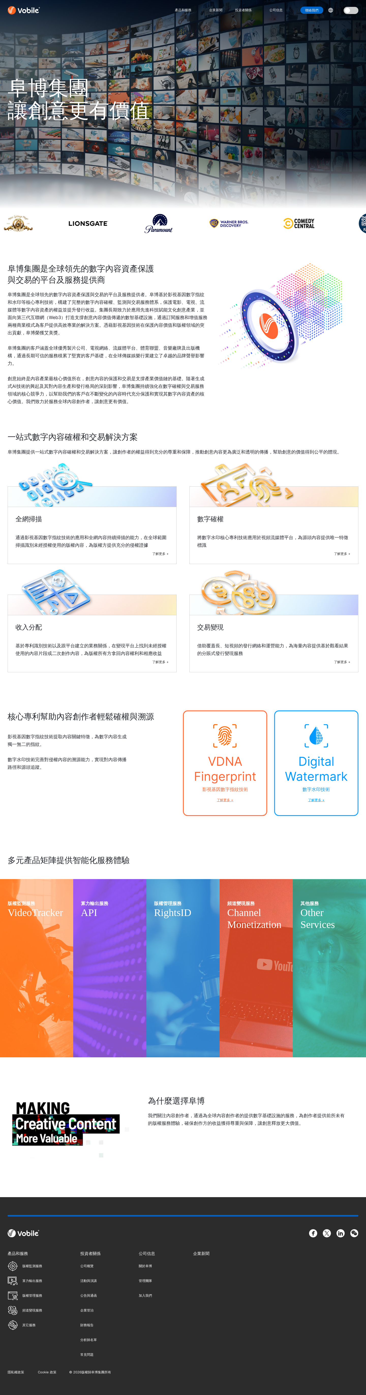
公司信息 (276, 10)
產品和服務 (183, 10)
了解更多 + (160, 554)
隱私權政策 (16, 1372)
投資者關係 (243, 10)
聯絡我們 (311, 10)
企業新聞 (215, 10)
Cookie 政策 (47, 1372)
